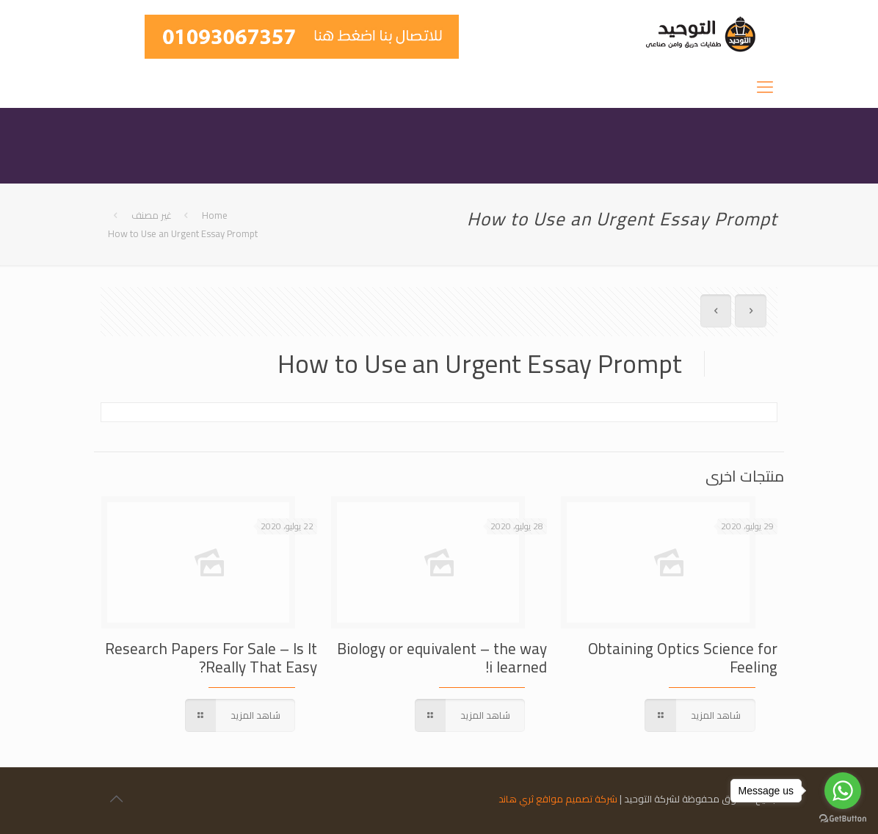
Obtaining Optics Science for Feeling (682, 657)
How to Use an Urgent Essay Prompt (183, 233)
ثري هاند (516, 799)
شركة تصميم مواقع (576, 799)
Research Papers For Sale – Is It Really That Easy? (211, 657)
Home (215, 215)
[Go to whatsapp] (842, 790)
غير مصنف (151, 215)
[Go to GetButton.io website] (842, 819)
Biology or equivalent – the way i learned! (442, 657)
